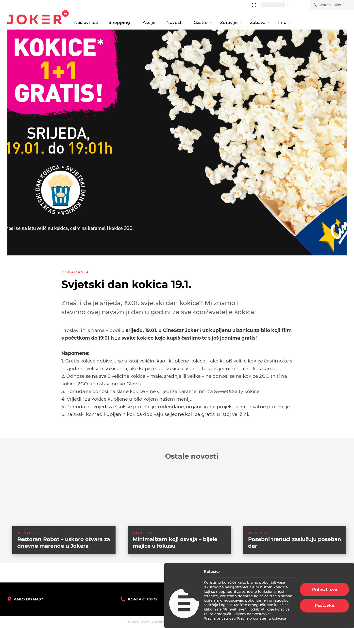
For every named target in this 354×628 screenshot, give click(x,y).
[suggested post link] (59, 512)
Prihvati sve (324, 589)
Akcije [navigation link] (149, 22)
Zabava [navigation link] (258, 22)
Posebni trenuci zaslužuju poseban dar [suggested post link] (294, 550)
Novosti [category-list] (27, 541)
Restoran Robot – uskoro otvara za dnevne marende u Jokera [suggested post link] (63, 550)
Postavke (324, 605)
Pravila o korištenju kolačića (261, 618)
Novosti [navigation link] (174, 22)
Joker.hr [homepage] (38, 17)
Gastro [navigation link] (201, 22)
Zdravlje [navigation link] (228, 22)
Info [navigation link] (282, 22)
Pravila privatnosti (220, 618)
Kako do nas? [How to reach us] (25, 599)
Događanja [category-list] (75, 272)
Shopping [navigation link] (119, 22)
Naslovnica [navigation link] (86, 22)
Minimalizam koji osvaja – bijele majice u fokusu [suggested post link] (175, 550)
